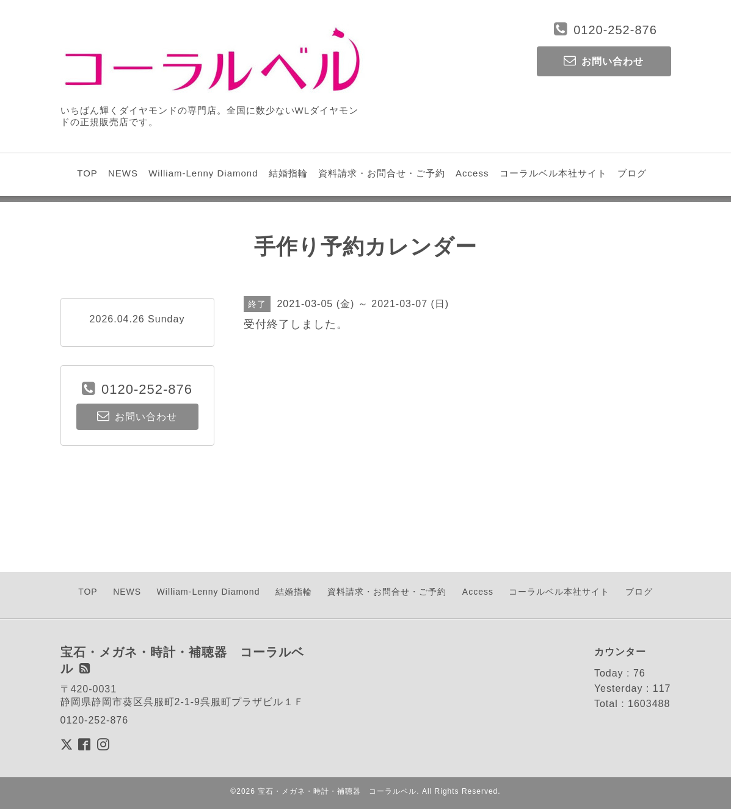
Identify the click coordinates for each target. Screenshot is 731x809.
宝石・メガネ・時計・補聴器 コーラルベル (337, 791)
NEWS (123, 173)
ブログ (632, 173)
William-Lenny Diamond (203, 173)
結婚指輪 (288, 173)
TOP (87, 173)
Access (472, 173)
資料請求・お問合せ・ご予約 (381, 173)
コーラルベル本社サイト (553, 173)
